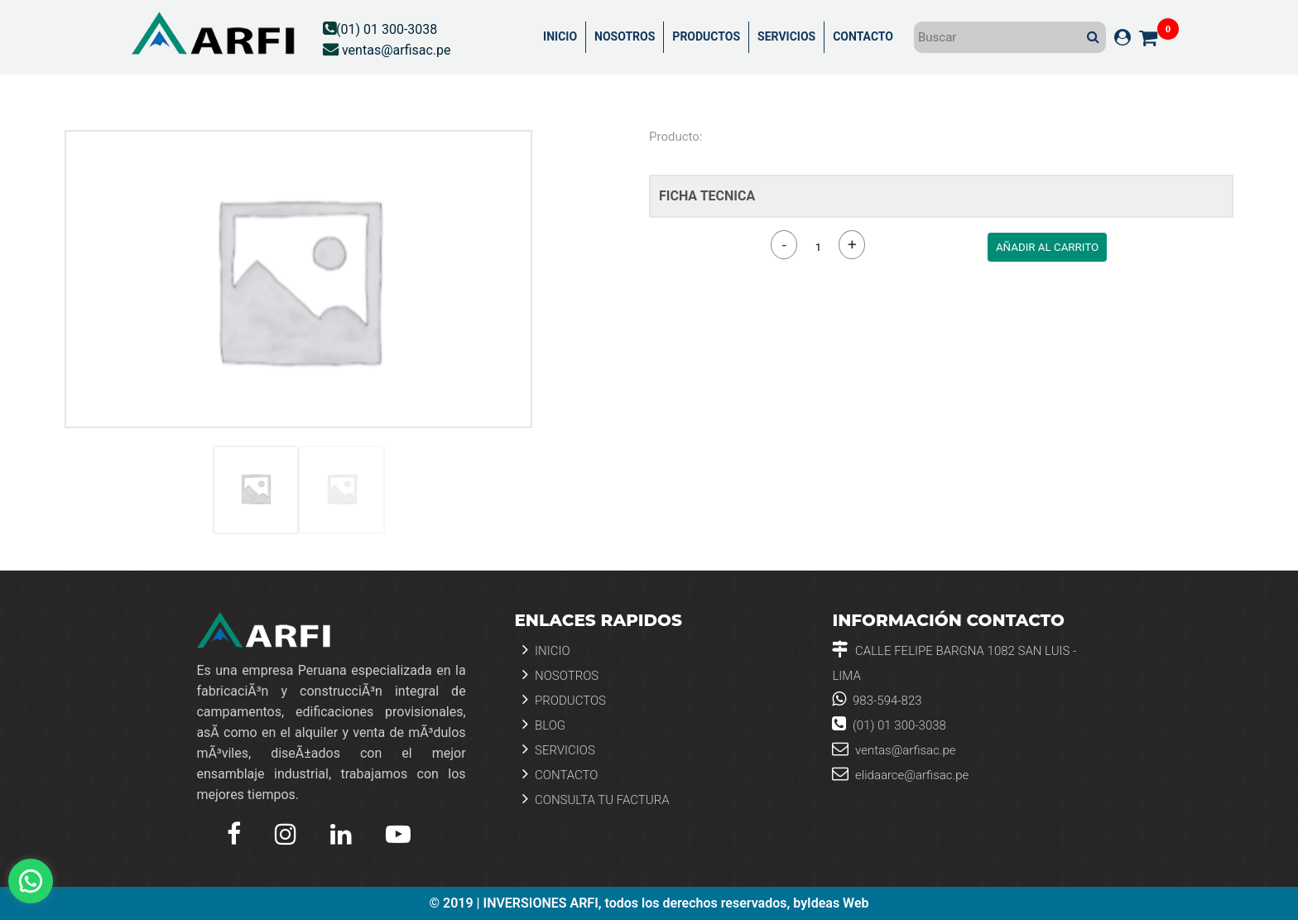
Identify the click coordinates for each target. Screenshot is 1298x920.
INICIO (560, 36)
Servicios (558, 749)
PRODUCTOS (706, 36)
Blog (543, 724)
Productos (564, 699)
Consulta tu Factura (595, 798)
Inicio (546, 649)
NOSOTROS (624, 36)
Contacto (560, 774)
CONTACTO (863, 36)
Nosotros (560, 674)
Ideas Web (837, 903)
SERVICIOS (786, 36)
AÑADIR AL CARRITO (1047, 247)
